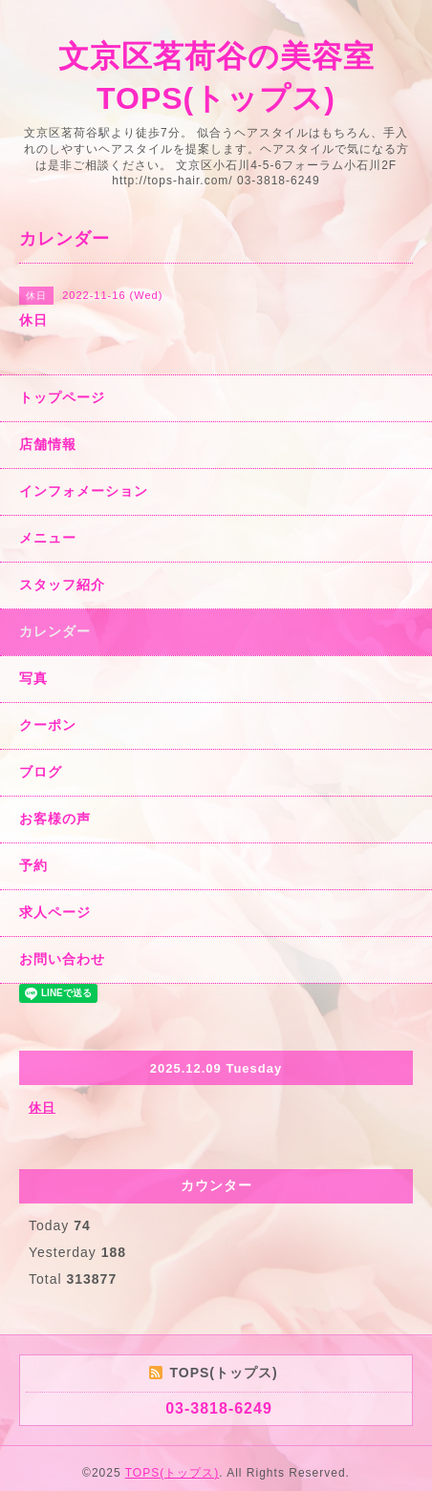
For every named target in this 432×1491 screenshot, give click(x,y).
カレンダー (55, 631)
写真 (33, 678)
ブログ (40, 771)
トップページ (62, 397)
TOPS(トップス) (172, 1473)
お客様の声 (55, 818)
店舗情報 (47, 444)
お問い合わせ (62, 959)
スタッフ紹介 (62, 584)
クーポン (47, 725)
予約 (33, 865)
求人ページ (55, 912)
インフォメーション (83, 491)
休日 (42, 1107)
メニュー (47, 537)
